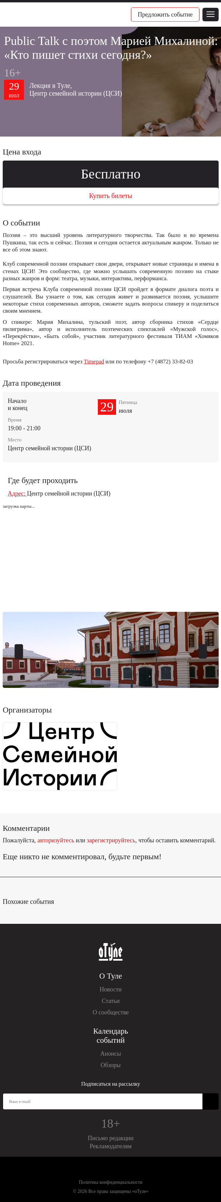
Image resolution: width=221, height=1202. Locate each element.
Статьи (110, 1000)
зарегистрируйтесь (111, 840)
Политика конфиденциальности (111, 1182)
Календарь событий (110, 1035)
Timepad (94, 361)
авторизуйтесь (55, 840)
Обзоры (110, 1065)
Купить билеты (110, 195)
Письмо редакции (110, 1138)
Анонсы (110, 1053)
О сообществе (110, 1012)
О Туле (110, 976)
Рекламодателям (111, 1146)
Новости (110, 989)
